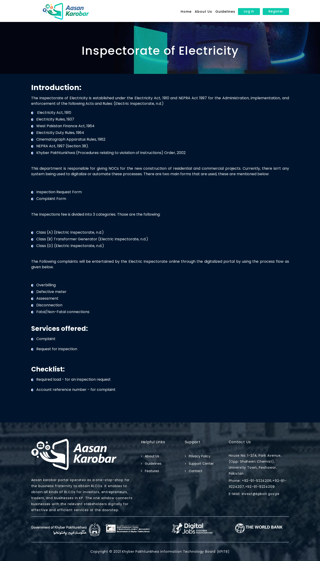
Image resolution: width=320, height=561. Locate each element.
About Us (203, 11)
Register (275, 11)
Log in (249, 11)
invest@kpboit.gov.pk (260, 494)
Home (186, 11)
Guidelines (225, 11)
